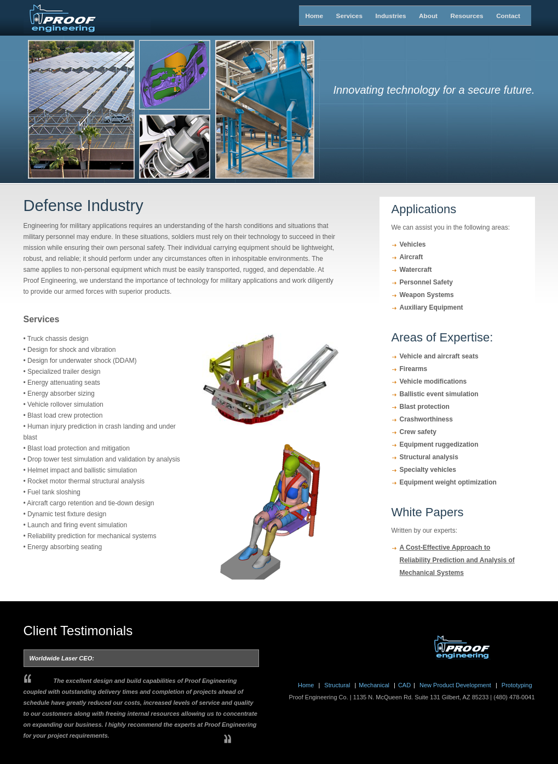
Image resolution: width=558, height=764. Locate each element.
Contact (499, 15)
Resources (454, 15)
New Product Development (455, 685)
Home (308, 15)
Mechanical (375, 685)
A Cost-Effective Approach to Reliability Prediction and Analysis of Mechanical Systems (457, 560)
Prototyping (516, 685)
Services (339, 15)
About (422, 15)
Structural (338, 685)
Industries (378, 15)
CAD (404, 685)
